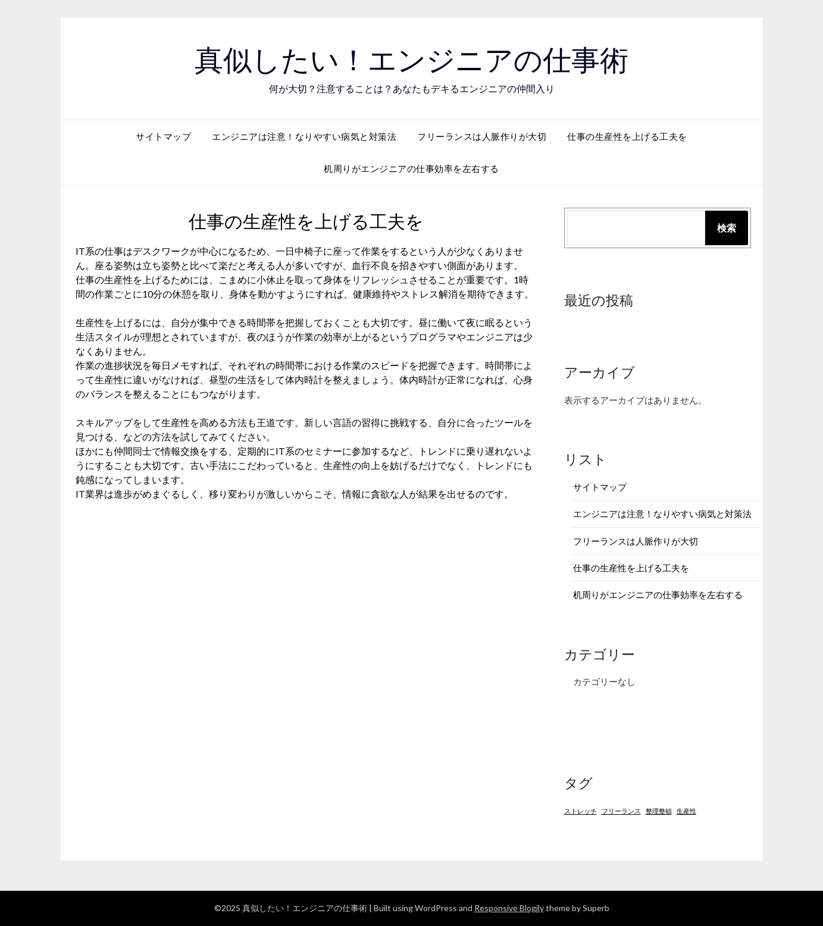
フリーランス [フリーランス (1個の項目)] (621, 811)
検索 (726, 227)
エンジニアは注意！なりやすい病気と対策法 (304, 136)
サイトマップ (163, 136)
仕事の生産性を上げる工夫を (627, 136)
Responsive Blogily (509, 908)
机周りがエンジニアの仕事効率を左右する (411, 168)
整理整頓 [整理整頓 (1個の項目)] (659, 811)
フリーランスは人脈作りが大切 (481, 136)
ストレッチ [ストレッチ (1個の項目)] (580, 811)
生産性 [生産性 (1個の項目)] (686, 811)
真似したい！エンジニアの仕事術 (411, 60)
